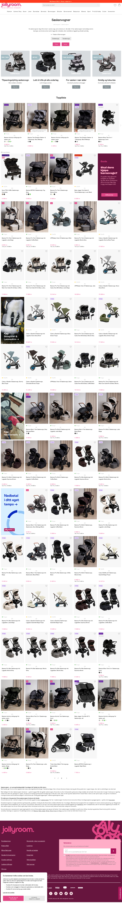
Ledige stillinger (6, 865)
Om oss (3, 870)
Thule (60, 811)
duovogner (112, 801)
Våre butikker (31, 860)
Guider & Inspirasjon (8, 856)
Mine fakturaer (6, 851)
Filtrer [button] (54, 44)
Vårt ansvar (31, 865)
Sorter (67, 44)
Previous (1, 126)
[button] (114, 7)
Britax (47, 811)
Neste (66, 779)
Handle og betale (32, 851)
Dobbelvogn (55, 38)
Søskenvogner (65, 24)
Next (120, 126)
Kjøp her (15, 87)
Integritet (30, 856)
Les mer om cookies (10, 891)
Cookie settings (6, 860)
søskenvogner (45, 801)
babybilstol (80, 805)
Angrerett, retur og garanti (36, 842)
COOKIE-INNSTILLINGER (35, 896)
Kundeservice (6, 842)
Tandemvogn (66, 38)
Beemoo (36, 811)
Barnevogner (56, 24)
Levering (29, 846)
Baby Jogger (42, 811)
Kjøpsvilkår (5, 846)
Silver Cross (53, 811)
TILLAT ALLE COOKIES (14, 896)
